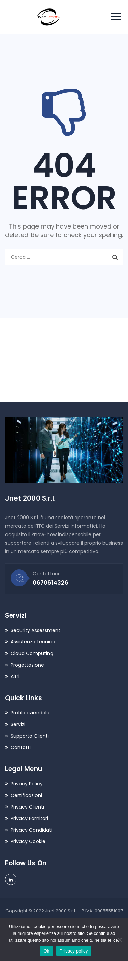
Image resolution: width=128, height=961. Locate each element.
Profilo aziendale (30, 712)
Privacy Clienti (27, 806)
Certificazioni (26, 795)
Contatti (21, 747)
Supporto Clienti (30, 735)
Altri (15, 676)
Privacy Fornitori (29, 818)
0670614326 (33, 380)
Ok (46, 951)
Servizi (18, 724)
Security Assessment (35, 630)
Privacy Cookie (28, 841)
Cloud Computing (32, 653)
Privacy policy (74, 951)
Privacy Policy (27, 783)
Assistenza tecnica (33, 641)
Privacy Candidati (31, 830)
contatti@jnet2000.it (46, 358)
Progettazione (27, 664)
